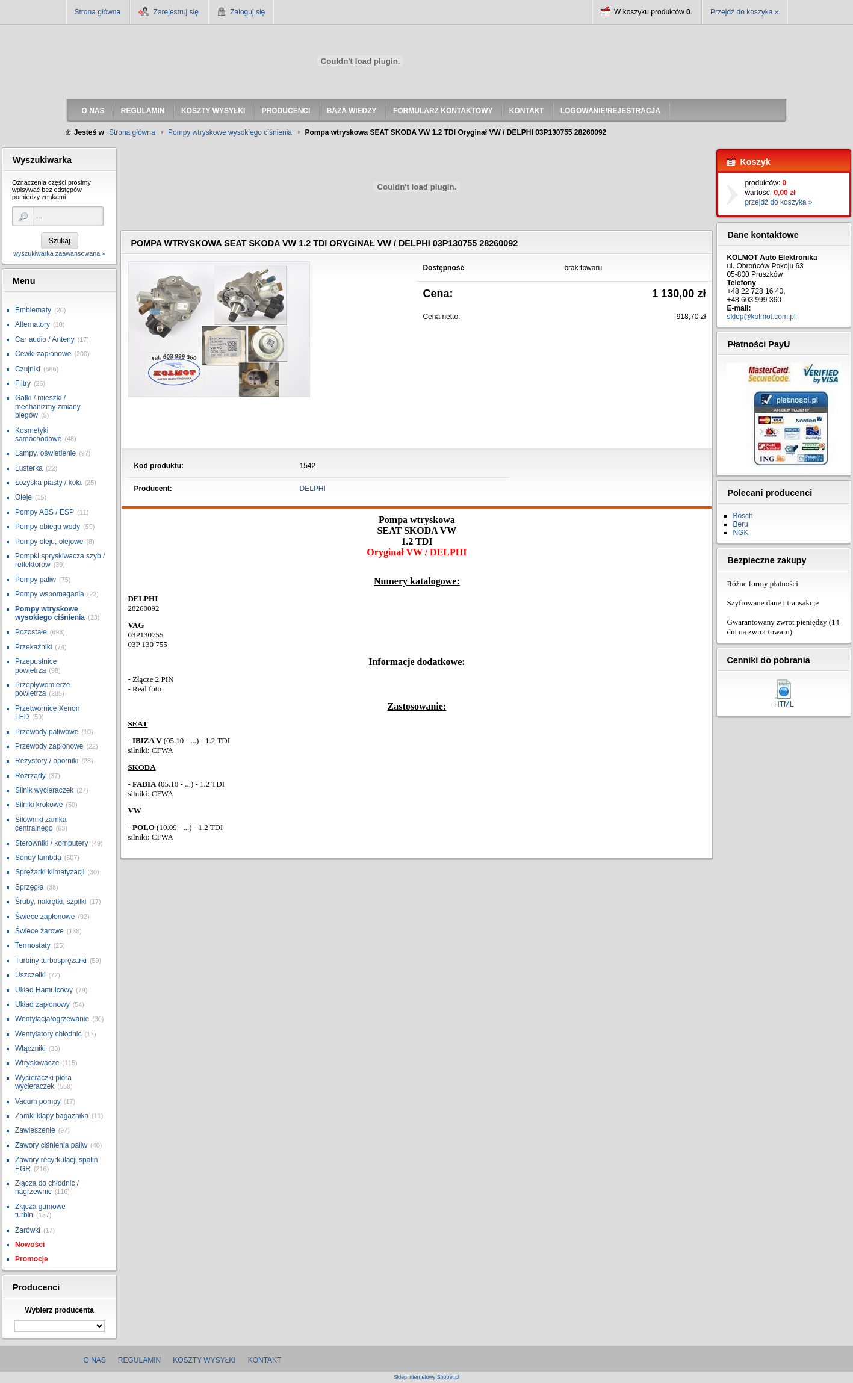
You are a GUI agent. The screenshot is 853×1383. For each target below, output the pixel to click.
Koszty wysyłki (204, 1360)
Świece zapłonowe (45, 916)
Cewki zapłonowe (43, 354)
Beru (740, 524)
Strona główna (98, 12)
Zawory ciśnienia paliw (51, 1145)
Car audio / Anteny (45, 339)
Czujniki (27, 369)
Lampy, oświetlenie (45, 453)
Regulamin (139, 1360)
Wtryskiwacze (37, 1063)
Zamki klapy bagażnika (51, 1116)
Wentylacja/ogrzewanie (52, 1019)
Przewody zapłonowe (49, 746)
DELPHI (313, 488)
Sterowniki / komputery (51, 843)
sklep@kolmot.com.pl (761, 316)
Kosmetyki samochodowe (38, 434)
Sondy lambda (38, 857)
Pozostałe (31, 632)
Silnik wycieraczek (44, 790)
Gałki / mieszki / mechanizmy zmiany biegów (48, 406)
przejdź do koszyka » (778, 202)
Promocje (31, 1259)
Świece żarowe (39, 931)
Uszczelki (30, 975)
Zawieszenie (35, 1130)
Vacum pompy (38, 1101)
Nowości (30, 1244)
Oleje (23, 497)
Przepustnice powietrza (36, 665)
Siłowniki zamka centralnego (40, 823)
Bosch (742, 516)
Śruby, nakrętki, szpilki (50, 901)
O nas (95, 1360)
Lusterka (29, 468)
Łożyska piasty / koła (48, 482)
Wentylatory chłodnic (48, 1034)
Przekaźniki (33, 647)
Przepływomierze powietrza (42, 689)
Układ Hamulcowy (44, 990)
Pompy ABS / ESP (44, 512)
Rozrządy (30, 776)
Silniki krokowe (39, 804)
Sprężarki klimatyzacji (49, 872)
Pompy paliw (35, 579)
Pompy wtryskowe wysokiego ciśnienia (50, 613)
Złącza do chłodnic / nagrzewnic (47, 1187)
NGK (740, 532)
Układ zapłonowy (42, 1004)
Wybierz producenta (59, 1310)
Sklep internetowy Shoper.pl (426, 1377)
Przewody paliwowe (46, 732)
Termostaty (33, 945)
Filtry (23, 383)
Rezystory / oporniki (46, 760)
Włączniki (30, 1048)
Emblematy (33, 310)
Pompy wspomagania (49, 594)
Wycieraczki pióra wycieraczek (43, 1082)
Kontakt (265, 1360)
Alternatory (32, 324)
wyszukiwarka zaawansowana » (59, 253)
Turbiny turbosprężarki (51, 960)
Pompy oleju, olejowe (49, 541)
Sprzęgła (29, 887)
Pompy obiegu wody (47, 526)
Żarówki (27, 1230)
